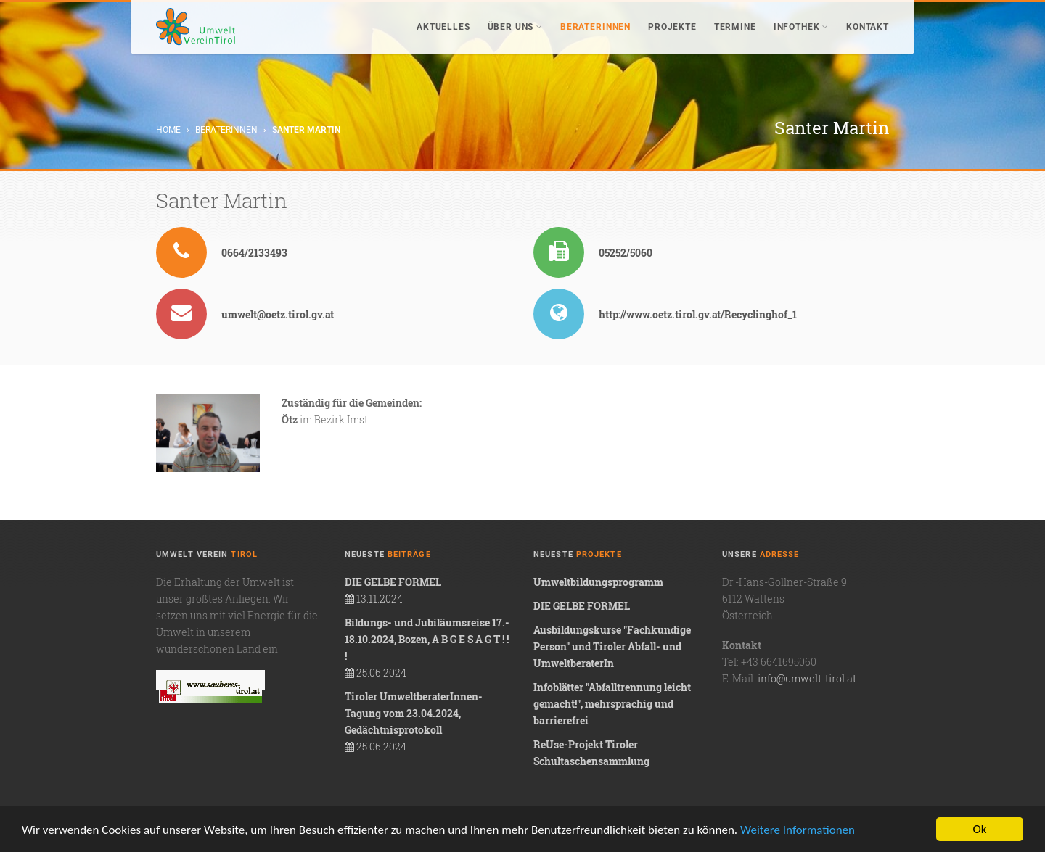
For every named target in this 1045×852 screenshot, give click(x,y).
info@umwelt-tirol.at (807, 678)
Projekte (672, 27)
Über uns (515, 27)
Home (168, 130)
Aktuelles (443, 27)
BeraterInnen (595, 27)
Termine (735, 27)
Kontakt (867, 27)
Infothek (801, 27)
